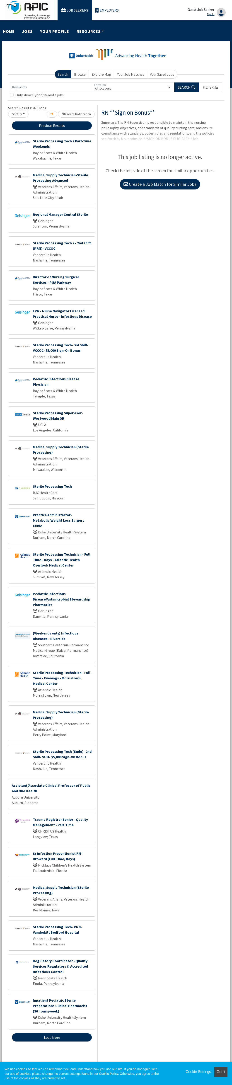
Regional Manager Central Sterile (60, 214)
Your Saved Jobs (162, 74)
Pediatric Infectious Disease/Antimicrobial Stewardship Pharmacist (61, 599)
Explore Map (101, 74)
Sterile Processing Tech (52, 486)
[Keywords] (51, 87)
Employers (107, 10)
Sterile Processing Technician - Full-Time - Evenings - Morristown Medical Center (62, 678)
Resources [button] (89, 31)
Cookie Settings (198, 1072)
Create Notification (76, 114)
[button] (210, 87)
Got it (221, 1072)
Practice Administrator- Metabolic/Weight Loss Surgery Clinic (58, 520)
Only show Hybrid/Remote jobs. (39, 95)
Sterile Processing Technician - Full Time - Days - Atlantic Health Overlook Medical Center (61, 559)
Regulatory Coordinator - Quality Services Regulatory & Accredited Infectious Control (60, 966)
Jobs (27, 31)
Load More (52, 1037)
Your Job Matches (130, 74)
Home (9, 31)
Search (63, 74)
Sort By (17, 114)
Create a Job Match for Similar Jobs (159, 184)
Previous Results (52, 125)
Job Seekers (74, 10)
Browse (80, 74)
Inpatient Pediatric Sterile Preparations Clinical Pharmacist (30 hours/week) (60, 1005)
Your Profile (54, 31)
